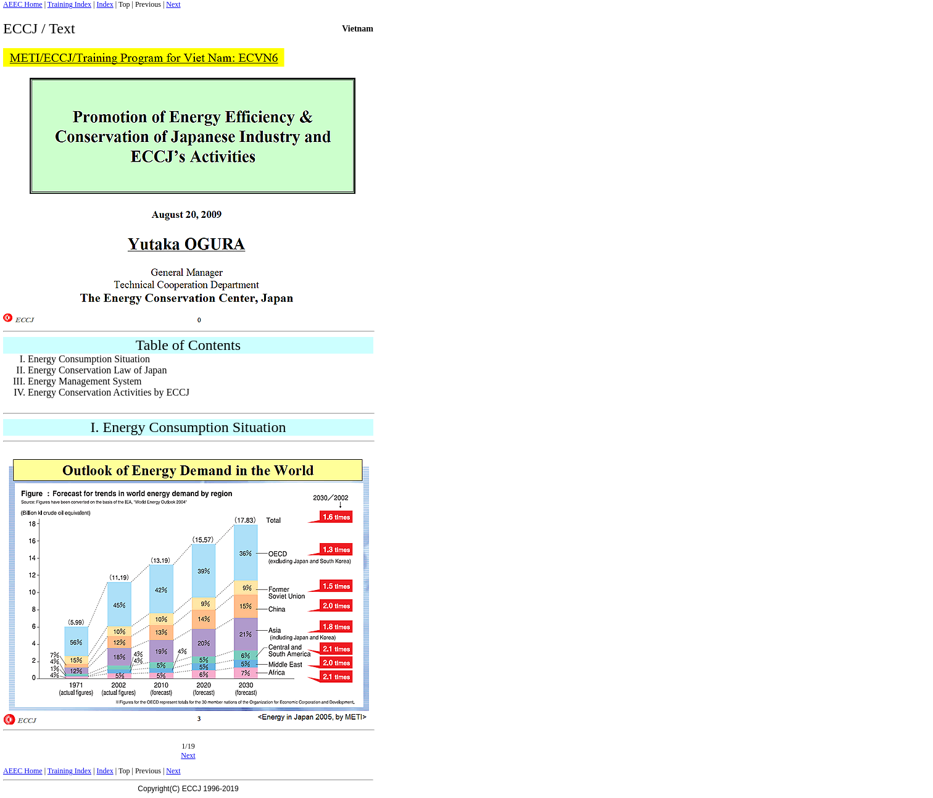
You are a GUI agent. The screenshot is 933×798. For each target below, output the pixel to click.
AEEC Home (23, 4)
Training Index (69, 4)
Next (173, 4)
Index (104, 4)
